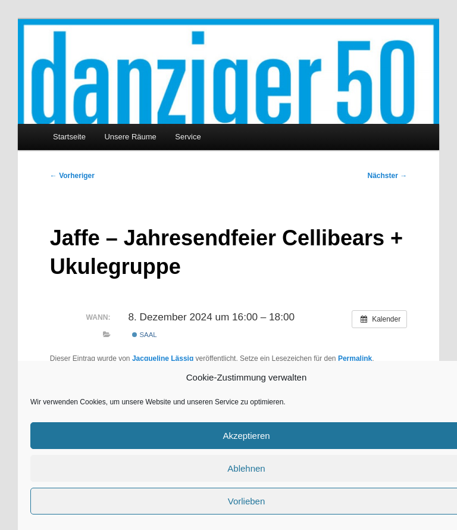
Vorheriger (72, 176)
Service (188, 136)
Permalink (355, 358)
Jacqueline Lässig (162, 358)
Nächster (388, 176)
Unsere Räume (130, 136)
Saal (144, 334)
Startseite (69, 136)
